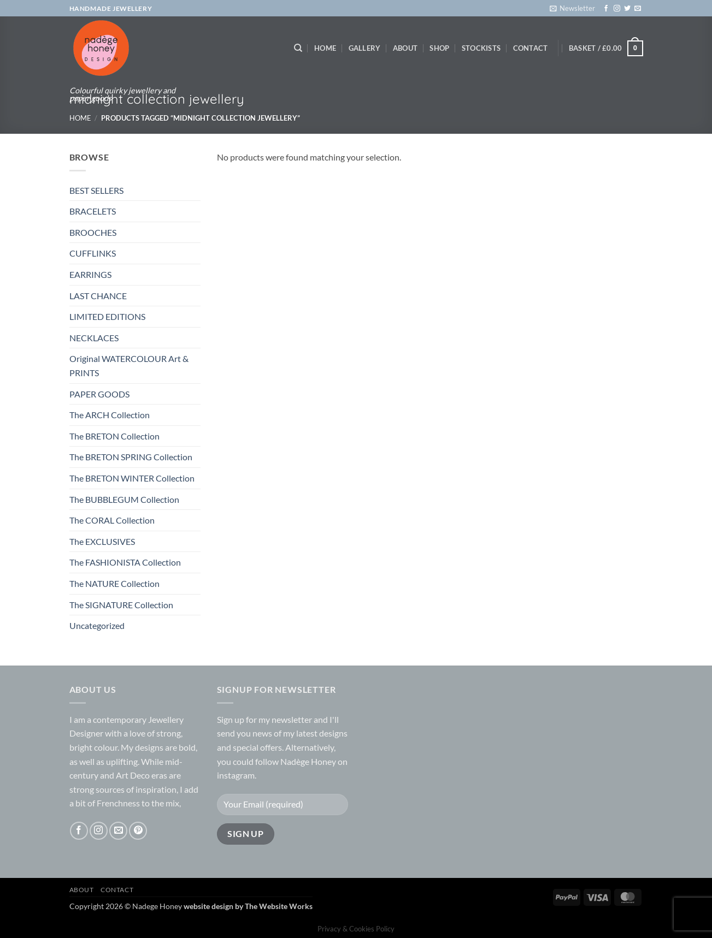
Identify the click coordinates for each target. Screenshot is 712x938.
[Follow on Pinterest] (138, 831)
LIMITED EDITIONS (107, 316)
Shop (439, 48)
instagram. (236, 775)
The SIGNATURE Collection (121, 604)
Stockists (481, 48)
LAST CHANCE (98, 295)
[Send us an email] (637, 9)
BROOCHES (92, 232)
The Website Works (279, 906)
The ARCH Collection (109, 414)
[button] (572, 8)
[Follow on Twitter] (627, 9)
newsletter (292, 719)
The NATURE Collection (114, 583)
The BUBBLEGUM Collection (124, 499)
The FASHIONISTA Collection (125, 562)
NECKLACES (94, 338)
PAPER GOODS (99, 394)
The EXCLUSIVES (102, 541)
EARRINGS (90, 274)
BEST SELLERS (96, 190)
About (405, 48)
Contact (530, 48)
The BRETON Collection (114, 436)
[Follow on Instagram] (617, 9)
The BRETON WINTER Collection (132, 478)
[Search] (298, 48)
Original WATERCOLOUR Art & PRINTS (129, 365)
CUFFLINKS (92, 253)
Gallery (365, 48)
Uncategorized (97, 625)
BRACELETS (92, 211)
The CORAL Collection (112, 520)
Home (325, 48)
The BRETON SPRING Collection (130, 457)
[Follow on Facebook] (606, 9)
